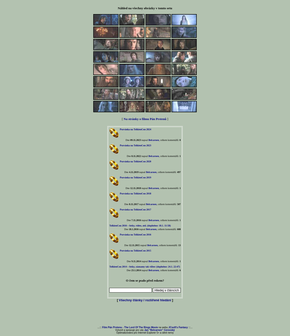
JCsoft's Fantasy (178, 327)
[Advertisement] (145, 314)
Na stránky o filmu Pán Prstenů (145, 119)
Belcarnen (153, 140)
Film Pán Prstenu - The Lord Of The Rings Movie (130, 327)
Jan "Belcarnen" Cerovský (159, 330)
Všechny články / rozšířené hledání (145, 300)
